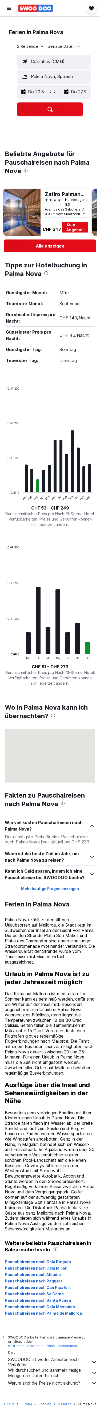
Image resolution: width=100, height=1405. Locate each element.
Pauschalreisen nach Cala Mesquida (40, 1306)
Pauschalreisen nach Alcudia (33, 1274)
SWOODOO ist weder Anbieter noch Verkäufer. (52, 1362)
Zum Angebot (74, 227)
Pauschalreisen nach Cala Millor (36, 1268)
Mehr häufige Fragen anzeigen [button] (50, 888)
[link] (50, 245)
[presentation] (25, 170)
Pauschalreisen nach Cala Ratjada (38, 1261)
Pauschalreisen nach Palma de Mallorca (43, 1313)
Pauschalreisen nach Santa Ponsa (38, 1300)
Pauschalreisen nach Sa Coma (34, 1294)
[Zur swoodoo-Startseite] (35, 8)
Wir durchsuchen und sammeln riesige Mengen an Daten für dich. (52, 1372)
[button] (9, 8)
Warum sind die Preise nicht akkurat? (52, 1383)
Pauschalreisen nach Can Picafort (38, 1287)
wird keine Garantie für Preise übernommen (42, 1346)
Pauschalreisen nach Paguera (34, 1281)
